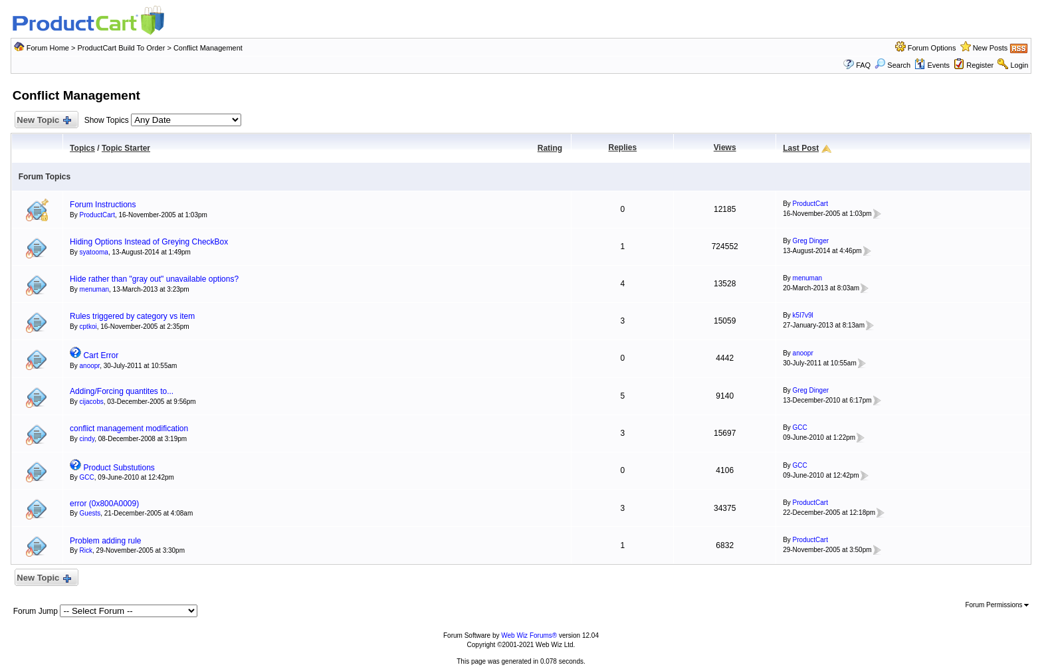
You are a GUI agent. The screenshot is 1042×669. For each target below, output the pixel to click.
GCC (800, 427)
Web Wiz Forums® (529, 635)
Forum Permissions (997, 605)
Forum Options (932, 48)
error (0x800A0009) (104, 503)
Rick (86, 550)
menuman (94, 289)
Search (892, 65)
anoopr (90, 365)
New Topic (43, 120)
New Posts (990, 48)
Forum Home (48, 48)
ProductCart (97, 215)
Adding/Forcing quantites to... (121, 391)
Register (979, 65)
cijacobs (92, 401)
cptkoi (88, 326)
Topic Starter (126, 148)
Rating (550, 148)
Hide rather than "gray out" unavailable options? (154, 279)
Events (932, 65)
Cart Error (100, 355)
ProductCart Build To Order (121, 48)
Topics (82, 148)
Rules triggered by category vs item (132, 316)
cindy (87, 438)
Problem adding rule (105, 540)
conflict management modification (129, 428)
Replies (623, 147)
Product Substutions (118, 467)
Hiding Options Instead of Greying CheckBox (149, 241)
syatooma (94, 252)
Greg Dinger (811, 240)
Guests (90, 513)
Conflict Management (208, 48)
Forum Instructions (103, 204)
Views (725, 147)
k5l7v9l (803, 315)
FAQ (863, 65)
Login (1019, 65)
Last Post (801, 148)
